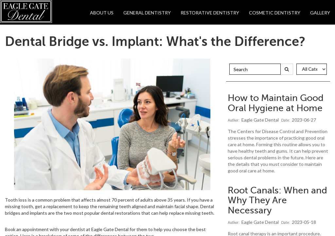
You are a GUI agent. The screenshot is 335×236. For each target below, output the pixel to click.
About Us (102, 12)
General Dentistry (147, 12)
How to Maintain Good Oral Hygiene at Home (276, 103)
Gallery (320, 12)
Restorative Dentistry (210, 12)
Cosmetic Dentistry (274, 12)
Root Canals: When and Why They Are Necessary (277, 200)
